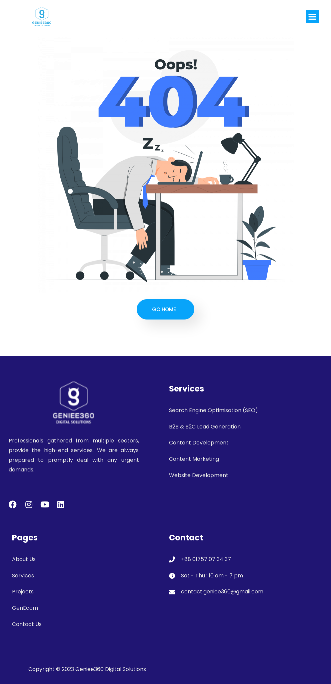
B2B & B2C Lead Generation (205, 426)
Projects (23, 591)
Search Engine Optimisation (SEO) (213, 410)
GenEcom (25, 608)
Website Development (198, 475)
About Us (24, 559)
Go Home (164, 309)
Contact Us (27, 624)
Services (23, 575)
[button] (312, 16)
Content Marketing (194, 459)
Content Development (199, 442)
